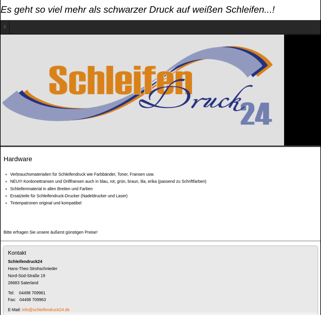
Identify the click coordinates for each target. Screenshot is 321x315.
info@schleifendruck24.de (45, 309)
